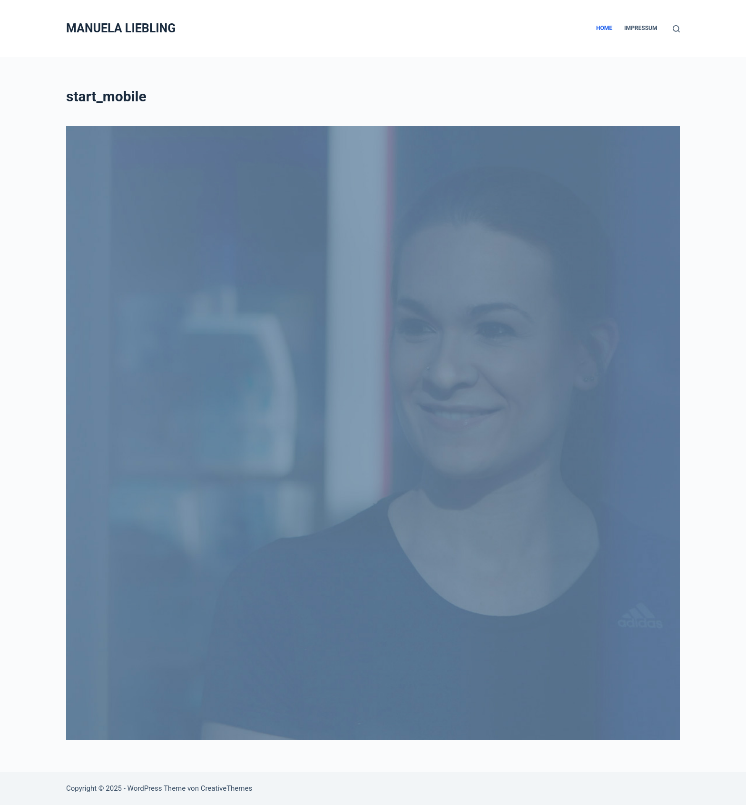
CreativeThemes (227, 788)
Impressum (640, 28)
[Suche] (676, 28)
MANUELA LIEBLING (121, 28)
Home (604, 28)
